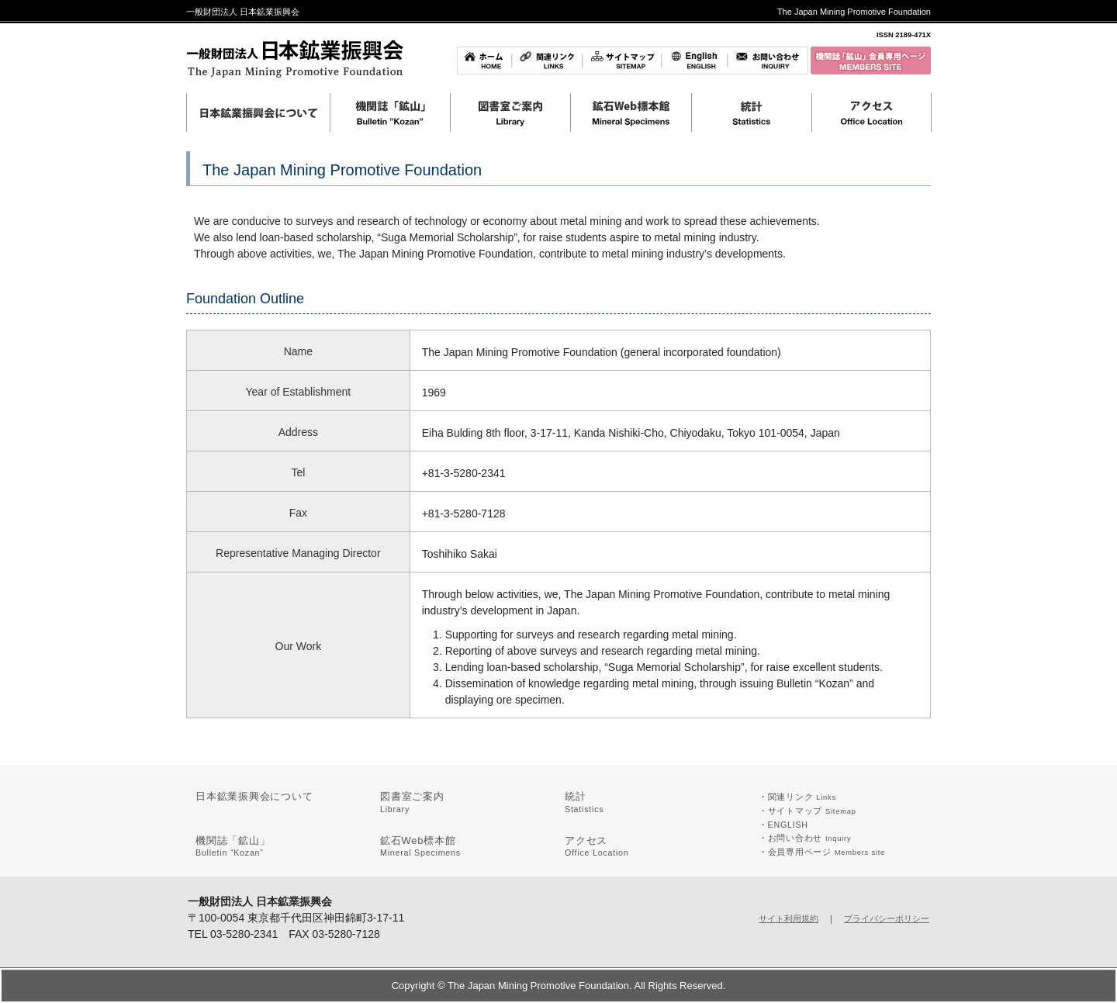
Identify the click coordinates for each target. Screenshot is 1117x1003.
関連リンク (802, 796)
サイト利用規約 (788, 918)
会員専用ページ (826, 851)
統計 (584, 802)
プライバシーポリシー (886, 918)
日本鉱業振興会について (254, 796)
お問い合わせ (810, 837)
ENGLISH (788, 824)
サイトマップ (812, 810)
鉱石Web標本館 (420, 846)
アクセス (597, 846)
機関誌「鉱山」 (232, 846)
